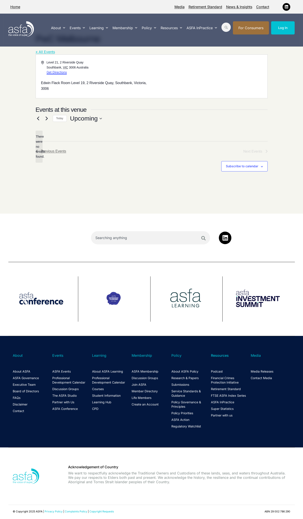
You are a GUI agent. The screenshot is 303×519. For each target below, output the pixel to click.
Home (15, 7)
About (58, 27)
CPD (95, 409)
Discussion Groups (65, 389)
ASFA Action (180, 420)
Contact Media (261, 378)
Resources (171, 27)
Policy (149, 27)
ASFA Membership (145, 371)
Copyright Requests (101, 511)
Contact (262, 7)
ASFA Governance (26, 378)
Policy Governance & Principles (186, 404)
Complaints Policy (76, 511)
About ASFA (21, 371)
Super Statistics (222, 409)
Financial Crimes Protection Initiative (225, 380)
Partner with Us (63, 402)
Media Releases (262, 371)
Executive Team (24, 384)
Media (179, 7)
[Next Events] (46, 118)
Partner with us (221, 415)
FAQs (16, 398)
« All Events (45, 52)
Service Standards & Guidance (186, 393)
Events (77, 27)
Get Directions (57, 72)
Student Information (106, 395)
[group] (43, 299)
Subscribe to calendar (242, 166)
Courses (98, 389)
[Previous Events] (38, 118)
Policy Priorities (182, 413)
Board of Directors (26, 391)
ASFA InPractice (202, 27)
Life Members (141, 398)
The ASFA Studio (64, 395)
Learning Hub (101, 402)
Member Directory (145, 391)
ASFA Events (61, 371)
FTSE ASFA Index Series (228, 395)
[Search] (203, 238)
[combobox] (150, 237)
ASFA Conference (65, 409)
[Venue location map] (209, 76)
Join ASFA (139, 384)
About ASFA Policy (184, 371)
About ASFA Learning (107, 371)
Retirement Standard (205, 7)
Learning (98, 27)
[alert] (39, 146)
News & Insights (239, 7)
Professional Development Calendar (68, 380)
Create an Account (145, 404)
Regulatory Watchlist (186, 426)
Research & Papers (185, 378)
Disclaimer (20, 404)
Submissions (180, 384)
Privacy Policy (54, 511)
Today (59, 118)
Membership (124, 27)
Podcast (217, 371)
